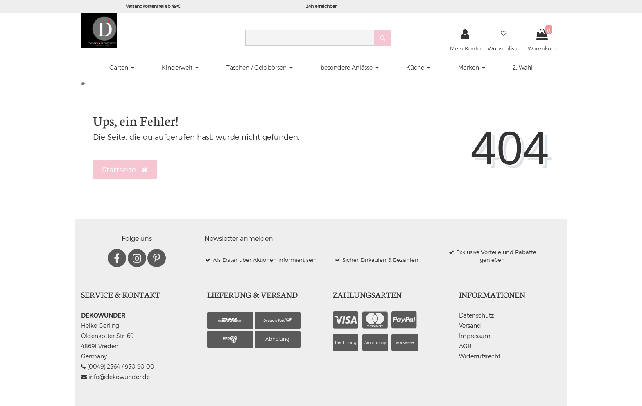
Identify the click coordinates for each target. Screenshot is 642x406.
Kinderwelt (177, 67)
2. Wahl (523, 67)
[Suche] (382, 38)
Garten (118, 67)
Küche (415, 67)
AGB (465, 345)
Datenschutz (476, 315)
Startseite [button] (125, 169)
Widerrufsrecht (479, 356)
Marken (468, 67)
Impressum (475, 335)
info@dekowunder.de (115, 376)
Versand (470, 325)
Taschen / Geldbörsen (256, 67)
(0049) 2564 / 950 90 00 (117, 366)
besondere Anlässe (347, 67)
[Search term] (309, 38)
